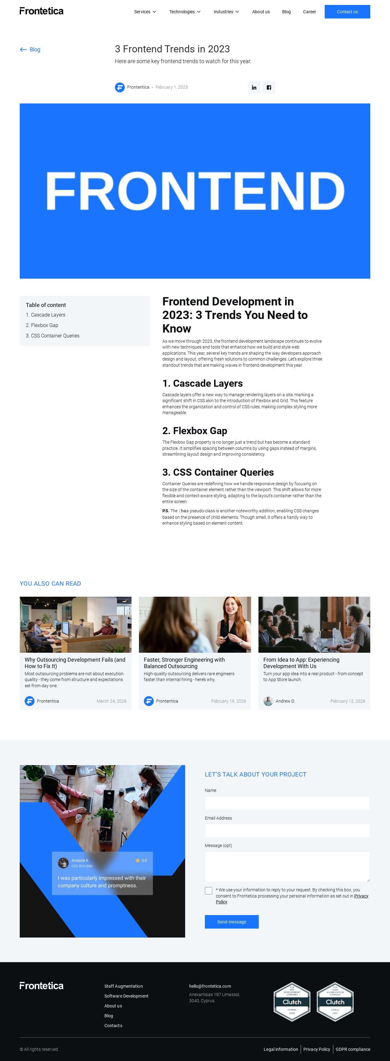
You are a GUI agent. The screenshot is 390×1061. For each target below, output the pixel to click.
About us (261, 11)
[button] (145, 11)
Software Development (126, 996)
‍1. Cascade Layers (45, 315)
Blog (286, 11)
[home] (41, 10)
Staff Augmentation (123, 986)
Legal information (281, 1049)
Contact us (347, 11)
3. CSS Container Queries (52, 336)
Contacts (113, 1025)
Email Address (218, 818)
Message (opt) (218, 845)
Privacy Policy (316, 1049)
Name (210, 790)
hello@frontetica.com (210, 986)
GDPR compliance (353, 1049)
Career (309, 11)
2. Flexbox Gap (42, 325)
